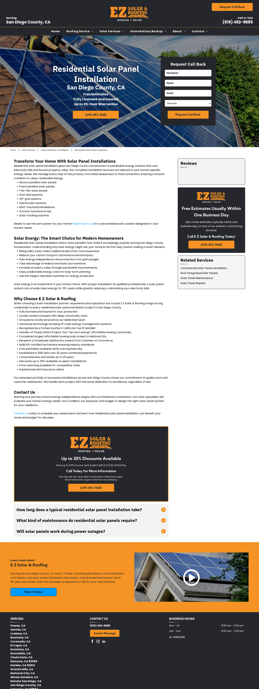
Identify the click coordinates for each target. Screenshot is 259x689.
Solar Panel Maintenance (197, 278)
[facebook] (92, 642)
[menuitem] (55, 31)
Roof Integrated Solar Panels (199, 273)
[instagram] (98, 642)
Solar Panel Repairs (193, 283)
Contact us (21, 413)
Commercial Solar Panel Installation (204, 268)
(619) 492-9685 (237, 22)
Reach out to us (83, 224)
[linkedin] (103, 642)
